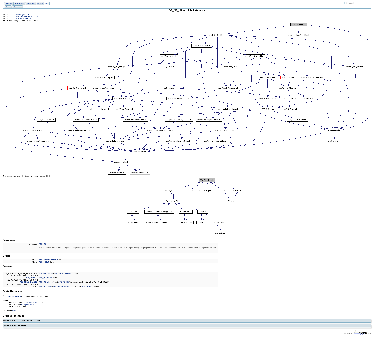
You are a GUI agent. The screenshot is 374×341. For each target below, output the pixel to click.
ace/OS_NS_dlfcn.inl (22, 20)
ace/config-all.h (21, 15)
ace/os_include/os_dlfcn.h (25, 17)
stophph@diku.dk (27, 306)
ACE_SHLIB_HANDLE (63, 275)
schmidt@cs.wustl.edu (33, 304)
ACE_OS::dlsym (45, 288)
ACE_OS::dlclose (46, 275)
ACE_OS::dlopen (46, 283)
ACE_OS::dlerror (45, 279)
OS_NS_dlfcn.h (14, 298)
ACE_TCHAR (31, 279)
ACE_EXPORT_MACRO (48, 261)
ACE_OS (42, 245)
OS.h (14, 312)
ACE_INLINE (44, 263)
